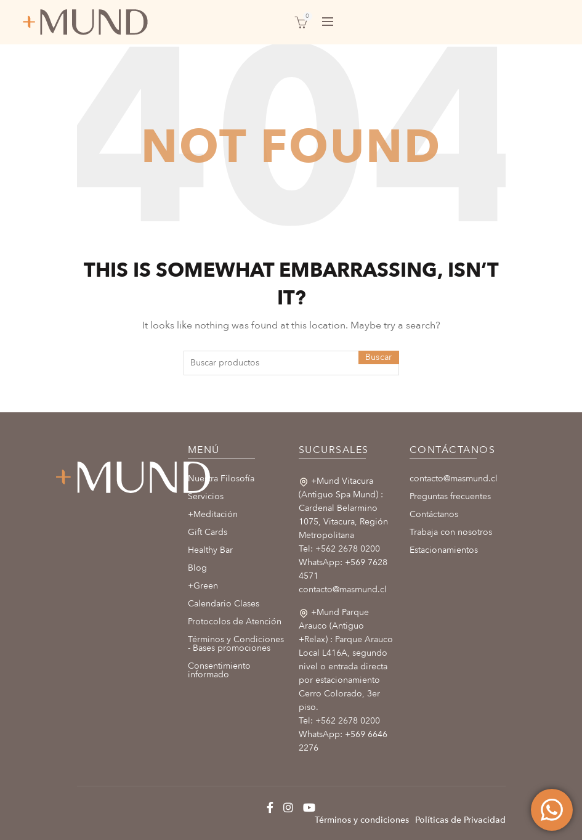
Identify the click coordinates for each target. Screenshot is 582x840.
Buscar (378, 357)
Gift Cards (207, 532)
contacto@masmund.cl (343, 589)
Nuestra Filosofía (221, 478)
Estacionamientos (444, 550)
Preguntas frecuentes (450, 496)
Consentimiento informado (219, 670)
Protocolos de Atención (234, 621)
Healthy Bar (210, 550)
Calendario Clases (223, 604)
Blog (197, 568)
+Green (203, 586)
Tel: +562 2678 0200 (339, 549)
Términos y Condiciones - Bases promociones (236, 644)
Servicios (206, 496)
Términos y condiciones (362, 820)
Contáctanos (434, 514)
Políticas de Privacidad (460, 820)
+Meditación (213, 514)
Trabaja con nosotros (451, 532)
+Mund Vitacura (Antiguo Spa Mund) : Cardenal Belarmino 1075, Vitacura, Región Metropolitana (343, 508)
